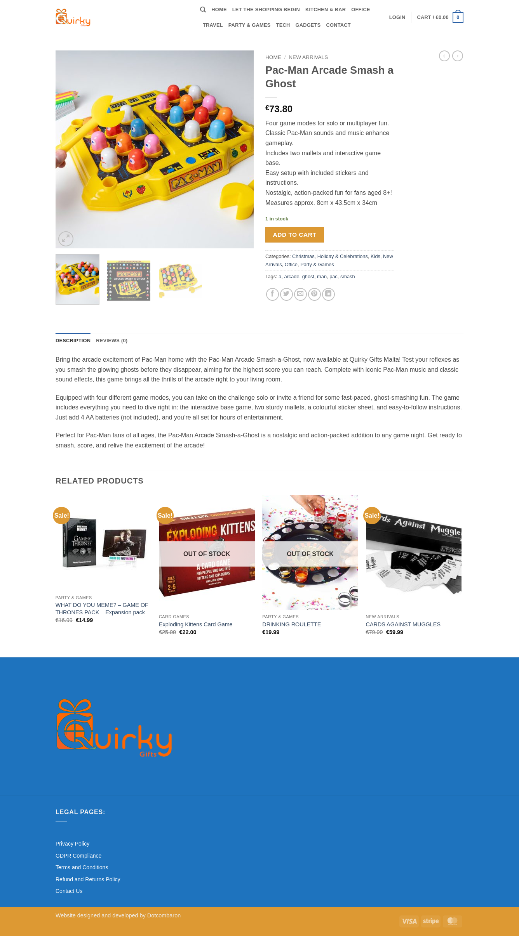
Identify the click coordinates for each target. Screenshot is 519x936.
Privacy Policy (72, 844)
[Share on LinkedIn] (328, 294)
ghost (308, 276)
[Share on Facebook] (272, 294)
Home (218, 9)
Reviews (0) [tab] (111, 340)
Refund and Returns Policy (88, 879)
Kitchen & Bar (325, 9)
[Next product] (444, 55)
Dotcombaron (164, 915)
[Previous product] (457, 55)
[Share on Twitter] (286, 294)
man (322, 276)
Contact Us (69, 891)
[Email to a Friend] (300, 294)
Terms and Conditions (82, 867)
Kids (375, 256)
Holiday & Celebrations (342, 256)
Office (360, 9)
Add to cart (295, 234)
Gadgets (307, 25)
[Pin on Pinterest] (314, 294)
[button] (397, 17)
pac (333, 276)
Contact (338, 25)
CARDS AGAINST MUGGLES (403, 624)
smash (347, 276)
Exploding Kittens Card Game (196, 624)
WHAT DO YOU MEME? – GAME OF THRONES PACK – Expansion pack (102, 608)
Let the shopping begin (266, 9)
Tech (283, 25)
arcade (291, 276)
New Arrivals (308, 57)
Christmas (303, 256)
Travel (213, 25)
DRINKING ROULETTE (291, 624)
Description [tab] (73, 340)
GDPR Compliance (78, 856)
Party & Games (249, 25)
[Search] (203, 9)
